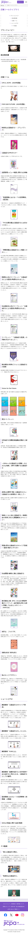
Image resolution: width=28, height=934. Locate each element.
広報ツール (14, 20)
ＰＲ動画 (14, 25)
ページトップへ (2, 899)
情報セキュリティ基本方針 (9, 906)
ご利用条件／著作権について (17, 903)
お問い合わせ (11, 909)
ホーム (2, 5)
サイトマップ (6, 903)
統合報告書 (14, 18)
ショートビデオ (14, 23)
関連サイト (17, 909)
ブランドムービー (14, 15)
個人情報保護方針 (20, 906)
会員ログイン (20, 2)
